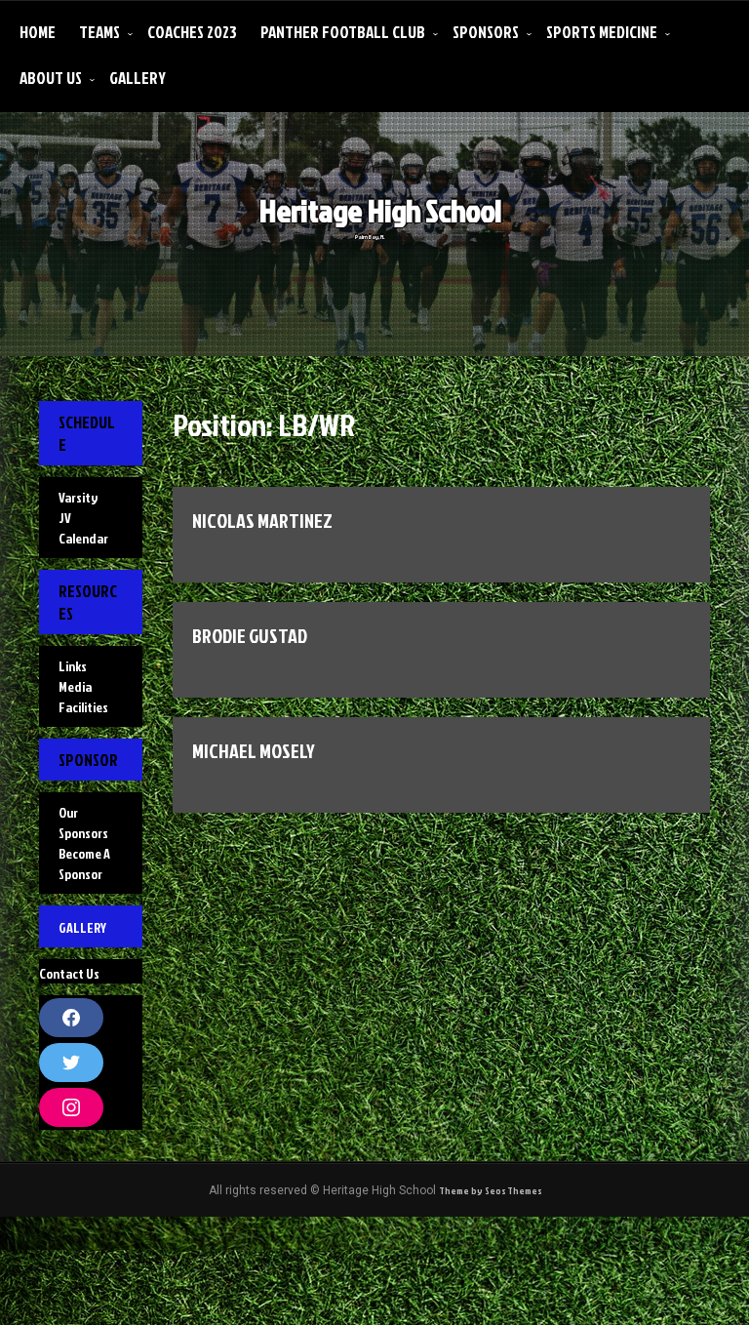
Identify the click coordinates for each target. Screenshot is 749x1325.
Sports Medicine (601, 31)
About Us (51, 77)
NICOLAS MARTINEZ (272, 523)
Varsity (78, 509)
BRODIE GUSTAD (259, 644)
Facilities (83, 742)
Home (38, 31)
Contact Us (69, 1055)
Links (73, 701)
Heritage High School (399, 225)
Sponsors (486, 31)
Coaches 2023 (192, 31)
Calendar (83, 550)
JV (65, 529)
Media (75, 721)
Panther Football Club (342, 31)
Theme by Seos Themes (489, 1297)
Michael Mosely (262, 765)
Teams (99, 31)
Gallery (137, 77)
